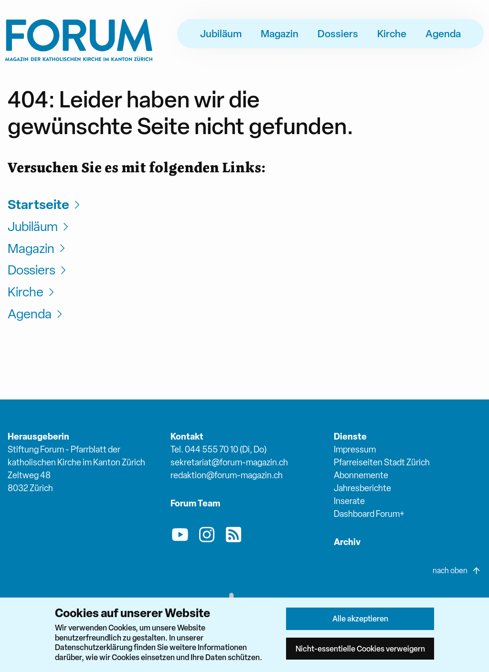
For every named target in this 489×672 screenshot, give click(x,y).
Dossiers (338, 33)
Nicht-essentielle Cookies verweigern (360, 648)
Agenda (443, 33)
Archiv (347, 542)
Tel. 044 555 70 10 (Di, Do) (218, 449)
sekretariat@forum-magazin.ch (229, 462)
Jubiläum (221, 33)
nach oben (457, 571)
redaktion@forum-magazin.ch (226, 475)
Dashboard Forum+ (369, 513)
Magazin (279, 33)
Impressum (355, 449)
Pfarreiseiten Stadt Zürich (382, 462)
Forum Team (195, 503)
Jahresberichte (362, 488)
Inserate (349, 500)
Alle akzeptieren (360, 618)
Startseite (45, 204)
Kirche (391, 33)
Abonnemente (361, 475)
